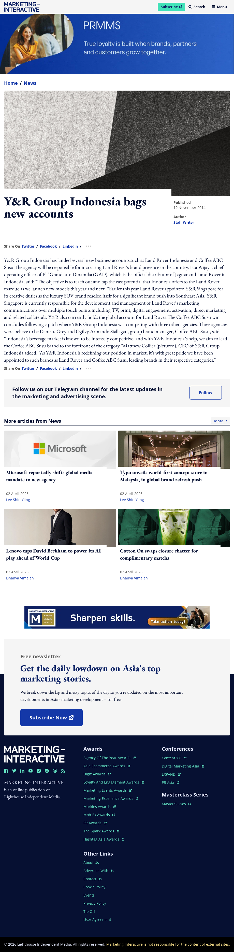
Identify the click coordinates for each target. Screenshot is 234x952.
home (11, 83)
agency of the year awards (109, 757)
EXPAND (171, 774)
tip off (89, 911)
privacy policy (94, 903)
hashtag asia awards (103, 839)
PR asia (170, 782)
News (30, 83)
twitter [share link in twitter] (28, 246)
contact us (92, 878)
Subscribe (172, 7)
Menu (219, 6)
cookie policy (94, 887)
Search (196, 6)
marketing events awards (107, 790)
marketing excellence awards (110, 798)
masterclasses (176, 803)
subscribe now (56, 719)
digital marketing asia (183, 766)
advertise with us (98, 870)
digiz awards (97, 774)
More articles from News (117, 420)
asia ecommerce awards (106, 765)
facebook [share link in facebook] (48, 246)
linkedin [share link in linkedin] (70, 246)
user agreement (97, 919)
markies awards (99, 806)
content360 (174, 758)
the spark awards (101, 831)
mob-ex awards (99, 814)
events (89, 895)
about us (91, 862)
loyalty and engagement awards (113, 782)
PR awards (95, 822)
